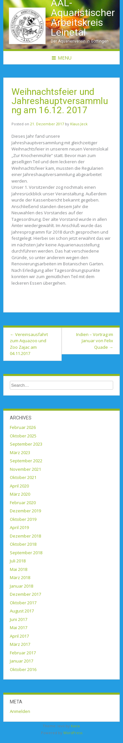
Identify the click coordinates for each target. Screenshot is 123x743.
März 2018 (20, 577)
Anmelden (20, 711)
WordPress (72, 732)
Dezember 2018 (25, 536)
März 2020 (20, 494)
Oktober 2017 (23, 603)
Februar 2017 (23, 653)
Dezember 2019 (25, 511)
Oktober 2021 (23, 477)
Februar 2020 (23, 502)
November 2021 (25, 469)
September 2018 (26, 553)
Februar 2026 (23, 427)
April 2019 (19, 527)
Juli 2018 (18, 561)
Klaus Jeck (79, 123)
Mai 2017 (18, 627)
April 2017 (19, 636)
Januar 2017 (21, 661)
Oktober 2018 (23, 544)
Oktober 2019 (23, 519)
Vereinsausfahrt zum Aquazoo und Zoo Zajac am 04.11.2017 (29, 344)
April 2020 (19, 486)
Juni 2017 (18, 619)
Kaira (75, 725)
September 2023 (26, 444)
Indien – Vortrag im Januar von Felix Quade (94, 340)
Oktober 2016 (23, 669)
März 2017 (20, 644)
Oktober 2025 (23, 436)
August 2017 (22, 611)
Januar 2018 (21, 586)
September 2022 (26, 461)
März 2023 (20, 452)
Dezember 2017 (25, 594)
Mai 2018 (18, 569)
